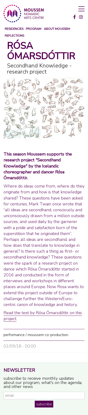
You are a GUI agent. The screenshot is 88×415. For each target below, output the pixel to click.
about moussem (57, 29)
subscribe (44, 404)
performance (14, 334)
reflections (14, 36)
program (33, 29)
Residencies (14, 29)
